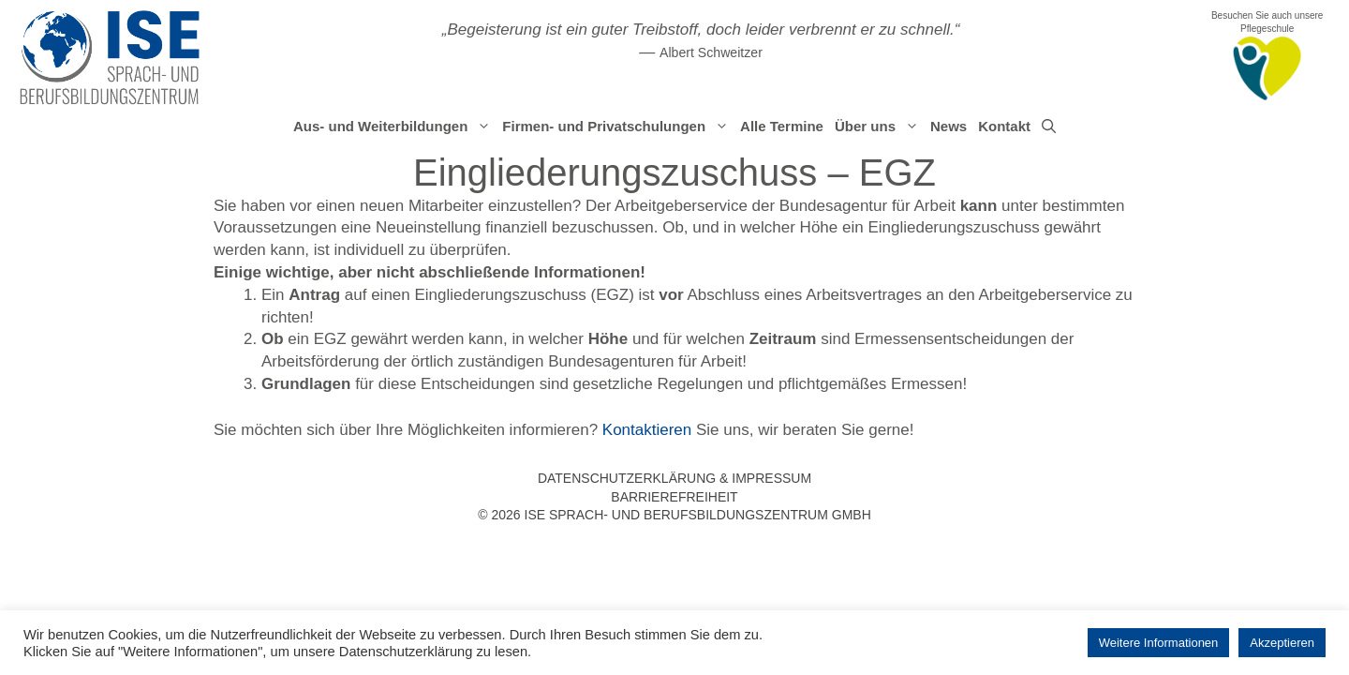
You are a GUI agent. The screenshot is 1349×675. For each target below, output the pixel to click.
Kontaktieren (646, 430)
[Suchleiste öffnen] (1048, 126)
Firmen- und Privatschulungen (618, 126)
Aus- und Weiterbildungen (395, 126)
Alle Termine (781, 126)
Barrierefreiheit (674, 496)
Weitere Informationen (1159, 643)
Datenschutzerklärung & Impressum (674, 478)
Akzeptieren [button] (1282, 643)
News (948, 126)
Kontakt (1004, 126)
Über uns (880, 126)
